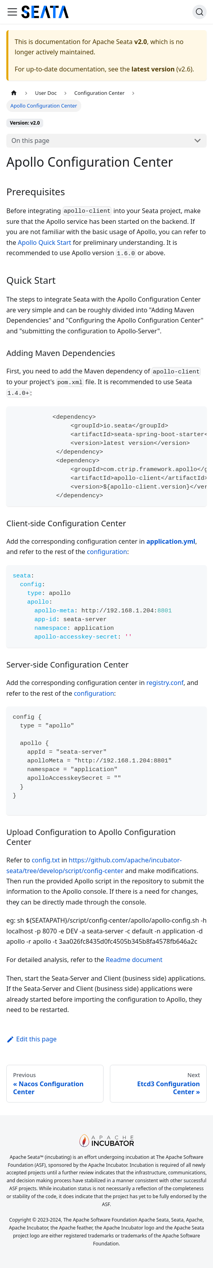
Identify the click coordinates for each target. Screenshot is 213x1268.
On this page (31, 140)
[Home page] (13, 93)
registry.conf (165, 682)
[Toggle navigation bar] (12, 12)
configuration (107, 551)
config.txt (46, 860)
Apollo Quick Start (44, 242)
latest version (153, 69)
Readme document (134, 959)
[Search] (199, 12)
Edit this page (31, 1039)
